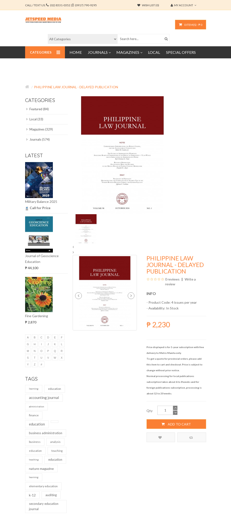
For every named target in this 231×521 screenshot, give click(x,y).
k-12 (32, 495)
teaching (57, 450)
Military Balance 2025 (41, 201)
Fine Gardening (36, 316)
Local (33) (34, 119)
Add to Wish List (160, 437)
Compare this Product (191, 437)
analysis (55, 441)
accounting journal (44, 397)
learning (33, 388)
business (35, 442)
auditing (51, 495)
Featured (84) (37, 109)
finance (34, 415)
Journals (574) (38, 139)
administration (36, 406)
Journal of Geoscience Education (42, 259)
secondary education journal (43, 506)
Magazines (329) (39, 129)
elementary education (43, 486)
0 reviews (172, 279)
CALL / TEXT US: (61, 5)
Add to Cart (176, 424)
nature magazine (41, 468)
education (54, 389)
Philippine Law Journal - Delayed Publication (76, 87)
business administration (45, 433)
